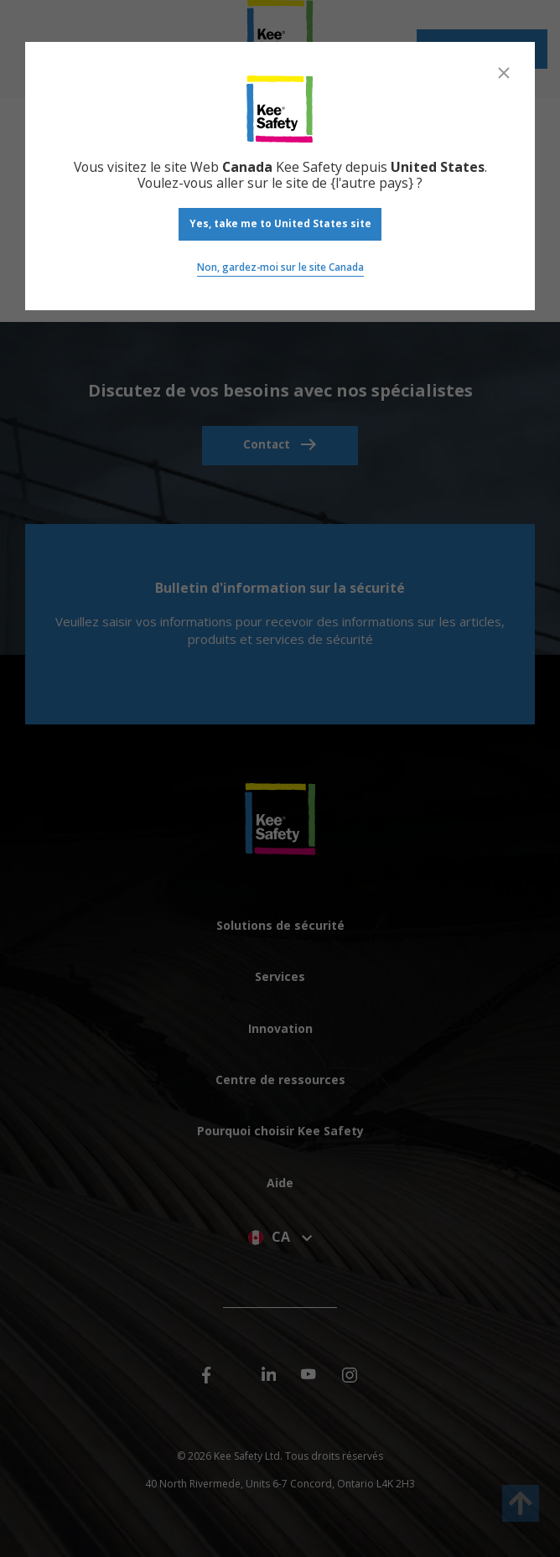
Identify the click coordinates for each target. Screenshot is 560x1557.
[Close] (503, 72)
